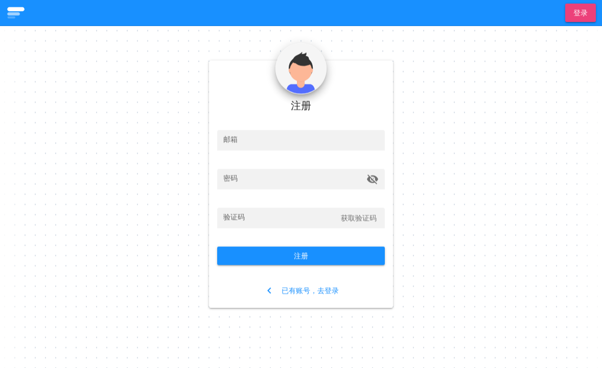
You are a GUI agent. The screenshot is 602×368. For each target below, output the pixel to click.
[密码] (293, 179)
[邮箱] (301, 140)
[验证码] (279, 218)
